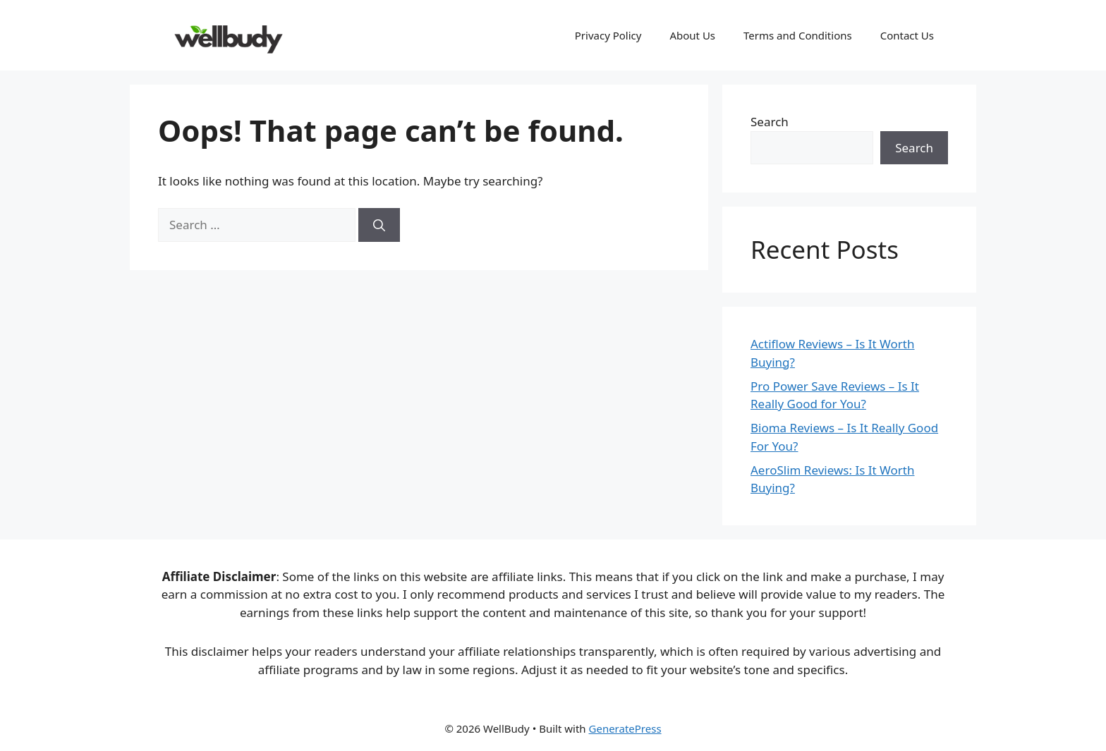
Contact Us (907, 35)
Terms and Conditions (797, 35)
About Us (692, 35)
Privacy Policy (608, 35)
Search (769, 122)
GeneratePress (625, 728)
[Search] (379, 225)
